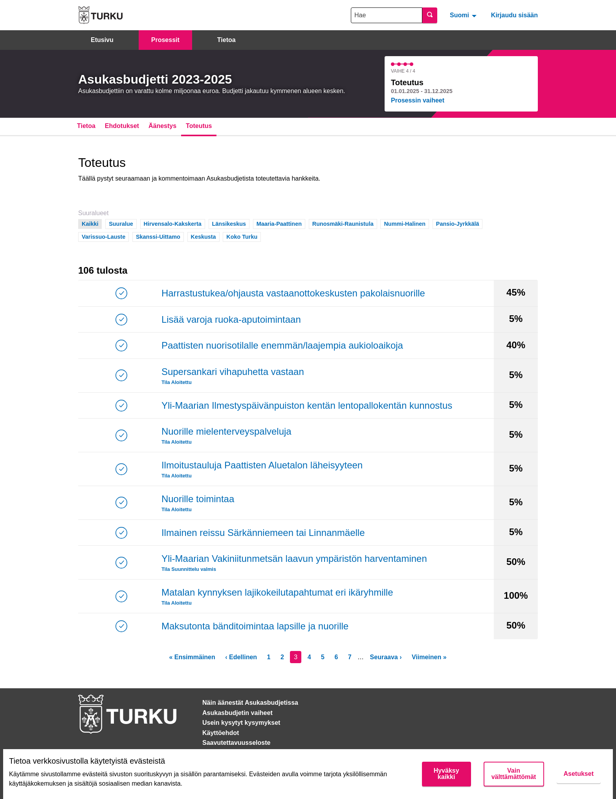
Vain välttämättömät (513, 773)
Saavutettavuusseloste (236, 742)
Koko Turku (241, 236)
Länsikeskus (229, 223)
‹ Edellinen (241, 657)
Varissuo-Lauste (103, 236)
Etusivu (102, 40)
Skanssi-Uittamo (158, 236)
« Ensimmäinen (192, 657)
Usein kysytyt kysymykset (241, 722)
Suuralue (121, 223)
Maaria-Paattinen (279, 223)
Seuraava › (386, 657)
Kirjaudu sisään (514, 15)
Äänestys (162, 126)
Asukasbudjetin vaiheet (237, 712)
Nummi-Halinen (404, 223)
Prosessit (165, 40)
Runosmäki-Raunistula (343, 223)
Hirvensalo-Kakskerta (173, 223)
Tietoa (226, 40)
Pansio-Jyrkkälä (457, 223)
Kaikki (90, 223)
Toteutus (199, 126)
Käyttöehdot (220, 733)
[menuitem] (464, 14)
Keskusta (203, 236)
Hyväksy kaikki (446, 773)
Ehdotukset (122, 126)
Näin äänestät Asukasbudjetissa (250, 702)
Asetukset (579, 773)
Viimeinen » (429, 657)
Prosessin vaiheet (417, 100)
